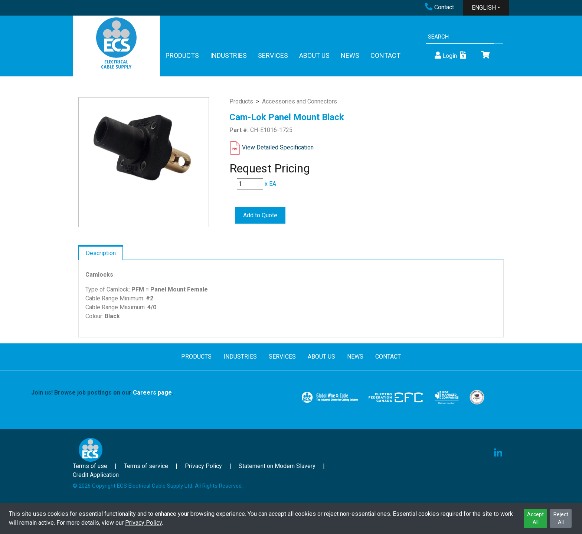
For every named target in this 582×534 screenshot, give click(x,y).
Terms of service (146, 465)
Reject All (560, 518)
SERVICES (273, 55)
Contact (439, 7)
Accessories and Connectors (299, 101)
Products (241, 101)
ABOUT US (314, 55)
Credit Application (96, 474)
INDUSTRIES (228, 55)
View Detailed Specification (278, 147)
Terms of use (90, 465)
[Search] (460, 37)
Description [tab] (101, 253)
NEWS (350, 55)
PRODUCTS (182, 55)
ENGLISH (484, 7)
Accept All (535, 518)
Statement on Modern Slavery (277, 465)
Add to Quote (260, 215)
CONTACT (385, 55)
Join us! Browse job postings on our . (102, 392)
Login (445, 55)
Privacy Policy (143, 522)
